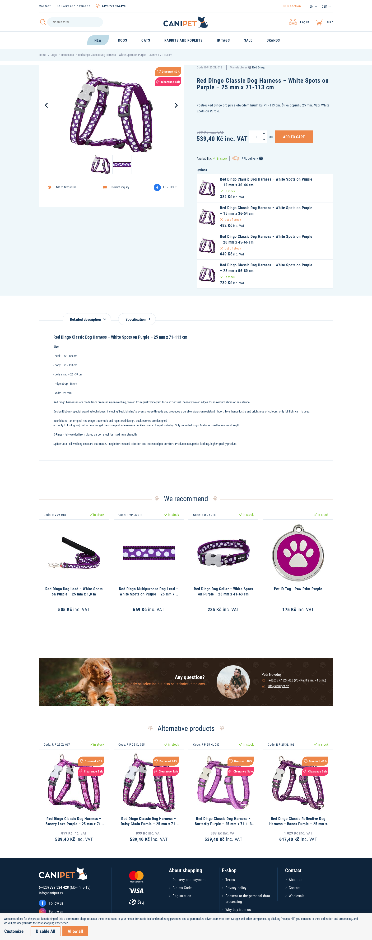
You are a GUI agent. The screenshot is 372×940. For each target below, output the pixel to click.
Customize (13, 931)
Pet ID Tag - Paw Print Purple (298, 588)
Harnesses (67, 55)
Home (42, 55)
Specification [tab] (137, 319)
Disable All (45, 931)
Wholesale (297, 895)
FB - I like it (170, 187)
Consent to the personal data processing (247, 898)
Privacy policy (235, 887)
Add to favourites (66, 187)
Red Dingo (258, 67)
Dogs (54, 55)
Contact (45, 6)
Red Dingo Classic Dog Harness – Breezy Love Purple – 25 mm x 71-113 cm (74, 824)
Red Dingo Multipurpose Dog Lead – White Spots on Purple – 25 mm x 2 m (148, 594)
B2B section (292, 6)
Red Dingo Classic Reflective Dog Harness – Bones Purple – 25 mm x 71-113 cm (298, 824)
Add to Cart (294, 136)
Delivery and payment (73, 6)
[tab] (87, 317)
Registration (181, 895)
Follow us (56, 903)
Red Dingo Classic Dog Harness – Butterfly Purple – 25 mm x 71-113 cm (223, 824)
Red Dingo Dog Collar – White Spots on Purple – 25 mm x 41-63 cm (223, 591)
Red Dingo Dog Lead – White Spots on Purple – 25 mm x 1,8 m (74, 591)
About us (295, 879)
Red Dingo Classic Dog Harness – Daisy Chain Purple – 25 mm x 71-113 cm (149, 824)
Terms (230, 879)
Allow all (75, 931)
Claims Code (182, 887)
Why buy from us (238, 909)
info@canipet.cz (278, 686)
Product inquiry (120, 187)
